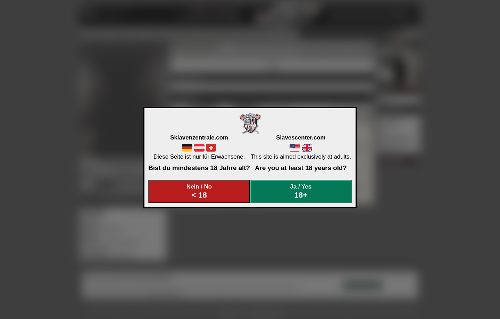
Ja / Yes (301, 191)
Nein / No (199, 191)
